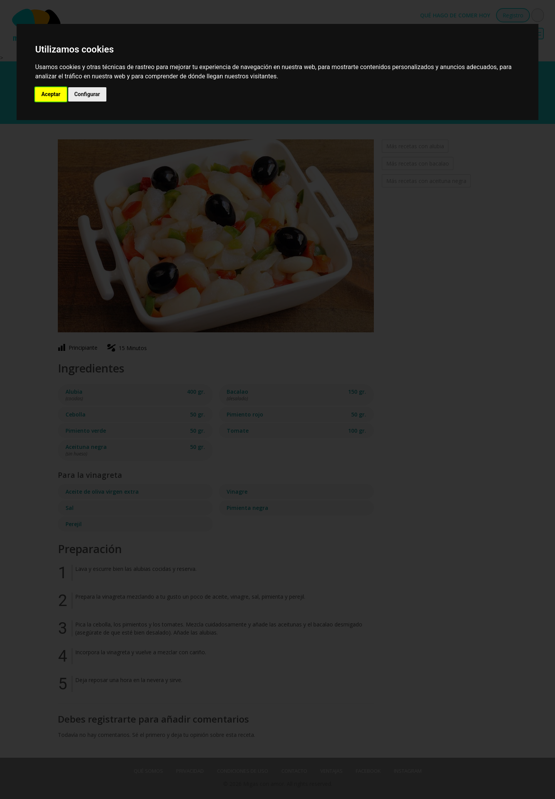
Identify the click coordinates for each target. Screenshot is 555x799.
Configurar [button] (87, 94)
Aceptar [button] (51, 94)
